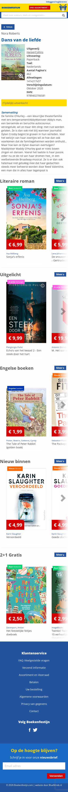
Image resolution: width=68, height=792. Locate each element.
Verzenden (56, 776)
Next (63, 218)
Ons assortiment (39, 7)
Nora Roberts (10, 33)
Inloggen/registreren (56, 1)
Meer (59, 180)
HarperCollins (35, 52)
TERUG (7, 27)
